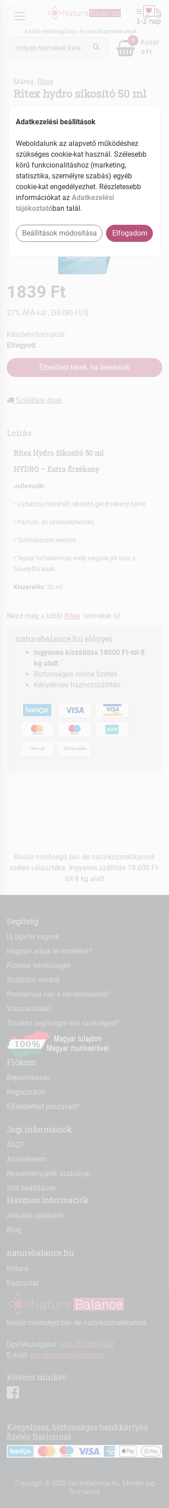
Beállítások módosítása (59, 233)
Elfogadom (129, 233)
